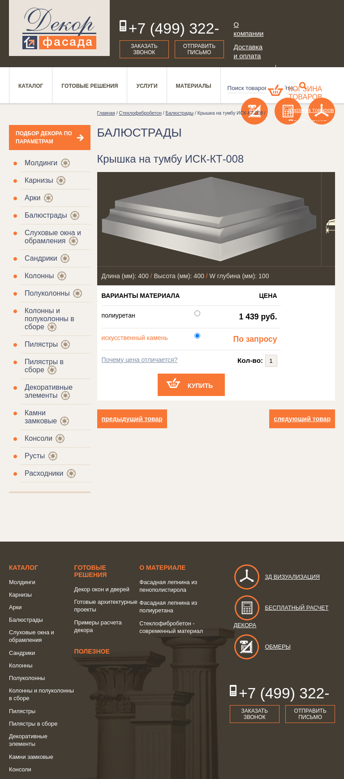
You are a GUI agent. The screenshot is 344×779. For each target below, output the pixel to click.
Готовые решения (90, 571)
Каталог (23, 567)
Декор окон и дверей (101, 589)
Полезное (92, 651)
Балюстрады (46, 215)
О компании (249, 29)
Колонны (39, 276)
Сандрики (41, 258)
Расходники (44, 473)
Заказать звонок (144, 49)
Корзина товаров (305, 93)
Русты (35, 456)
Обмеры (261, 646)
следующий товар (302, 418)
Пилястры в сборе (33, 723)
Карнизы (39, 180)
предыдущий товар (132, 418)
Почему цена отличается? (140, 359)
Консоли (38, 438)
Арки (33, 198)
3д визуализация (276, 576)
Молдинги (41, 163)
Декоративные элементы (49, 391)
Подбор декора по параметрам (44, 137)
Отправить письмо (199, 49)
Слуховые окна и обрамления (53, 237)
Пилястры (41, 344)
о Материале (162, 567)
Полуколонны (47, 293)
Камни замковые (41, 417)
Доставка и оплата (248, 51)
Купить (200, 385)
